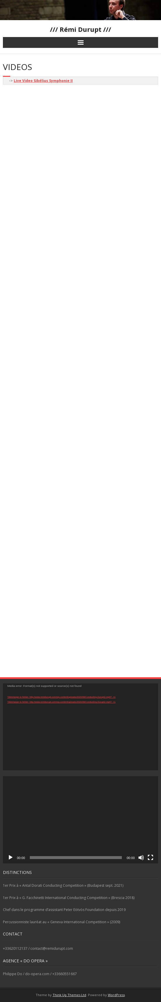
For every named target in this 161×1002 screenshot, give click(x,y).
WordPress (116, 995)
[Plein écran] (150, 857)
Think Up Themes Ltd (69, 995)
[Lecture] (10, 857)
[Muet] (141, 857)
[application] (80, 727)
